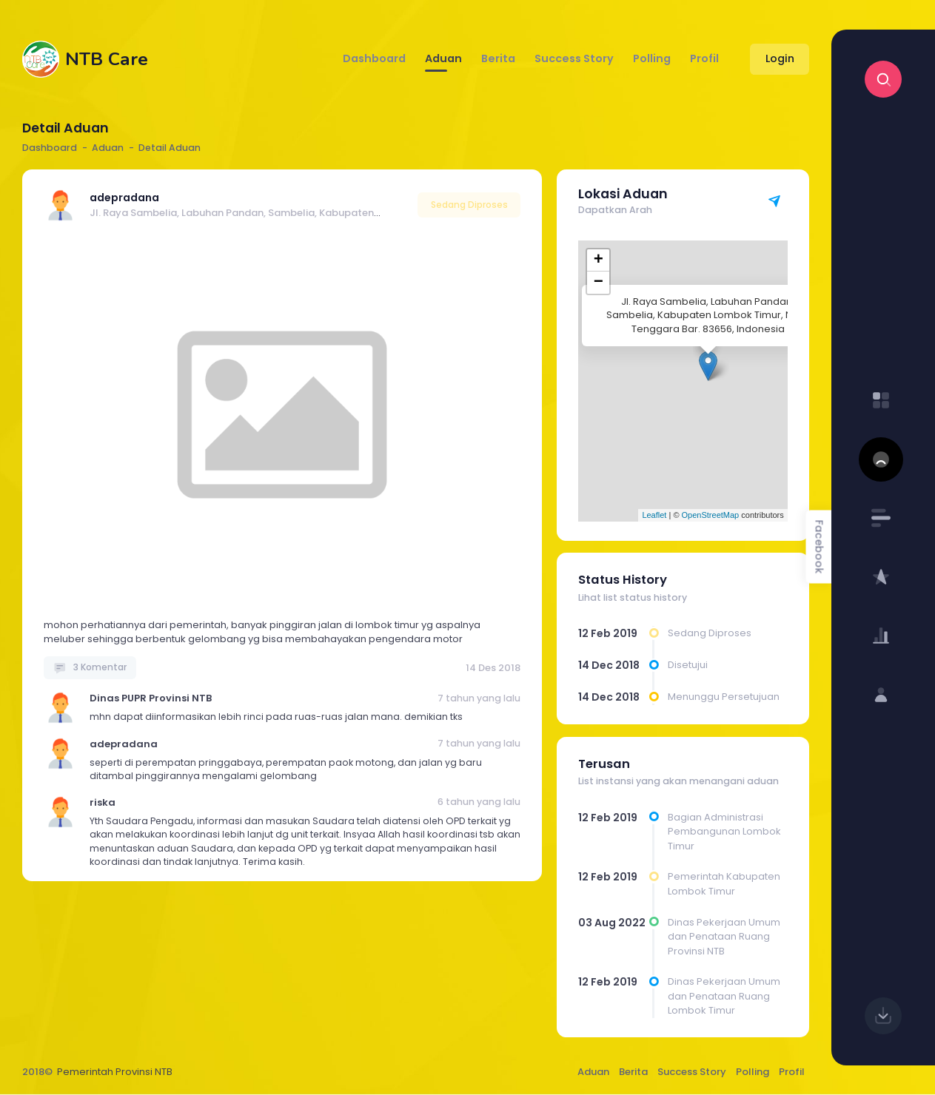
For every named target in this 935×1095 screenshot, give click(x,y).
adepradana (124, 197)
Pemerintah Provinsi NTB (114, 1072)
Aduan (593, 1072)
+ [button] (598, 260)
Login (779, 58)
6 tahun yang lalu (479, 801)
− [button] (598, 283)
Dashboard (49, 147)
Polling (752, 1072)
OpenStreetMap (711, 515)
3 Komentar (90, 667)
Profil (792, 1072)
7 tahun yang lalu (479, 698)
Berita (633, 1072)
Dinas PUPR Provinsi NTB (151, 698)
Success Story (691, 1072)
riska (102, 802)
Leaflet (654, 515)
